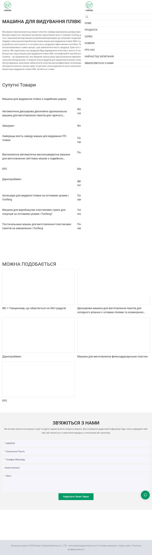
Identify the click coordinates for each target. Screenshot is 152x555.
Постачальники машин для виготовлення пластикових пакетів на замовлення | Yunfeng (36, 226)
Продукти (132, 264)
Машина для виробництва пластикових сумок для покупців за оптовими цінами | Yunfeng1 (33, 211)
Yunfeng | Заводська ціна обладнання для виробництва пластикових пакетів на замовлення (112, 211)
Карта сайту (125, 545)
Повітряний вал (87, 152)
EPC (4, 168)
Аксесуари (120, 264)
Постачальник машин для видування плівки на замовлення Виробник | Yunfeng (107, 226)
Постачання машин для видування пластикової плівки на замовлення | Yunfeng (113, 197)
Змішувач (8, 125)
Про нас (144, 264)
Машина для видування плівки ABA (99, 98)
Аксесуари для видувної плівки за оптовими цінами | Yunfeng (35, 197)
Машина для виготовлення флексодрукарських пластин (112, 168)
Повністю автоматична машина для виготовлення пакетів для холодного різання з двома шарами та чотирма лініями (109, 140)
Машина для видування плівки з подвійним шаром (34, 98)
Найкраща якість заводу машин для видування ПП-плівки (34, 138)
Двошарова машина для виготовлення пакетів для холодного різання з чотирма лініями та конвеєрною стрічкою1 (110, 183)
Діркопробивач (11, 179)
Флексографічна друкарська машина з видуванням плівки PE (109, 111)
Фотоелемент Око (88, 125)
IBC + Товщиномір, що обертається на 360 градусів (34, 308)
